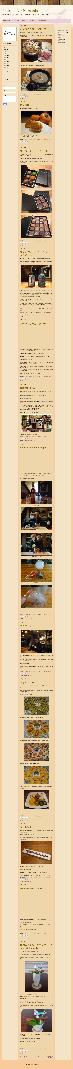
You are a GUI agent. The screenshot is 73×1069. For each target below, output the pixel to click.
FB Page (16, 20)
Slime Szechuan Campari (33, 447)
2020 (5, 55)
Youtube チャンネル (31, 888)
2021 (5, 53)
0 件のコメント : (48, 94)
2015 (5, 65)
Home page (6, 20)
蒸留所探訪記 (61, 42)
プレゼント (26, 827)
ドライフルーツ (28, 682)
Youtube (32, 20)
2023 (5, 49)
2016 (5, 63)
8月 (5, 77)
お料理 (59, 34)
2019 (5, 57)
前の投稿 (50, 1057)
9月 (5, 75)
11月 (5, 71)
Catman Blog (42, 20)
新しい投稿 (23, 1057)
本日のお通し (27, 98)
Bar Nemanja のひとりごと (30, 440)
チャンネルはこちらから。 (26, 922)
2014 (5, 67)
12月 (5, 69)
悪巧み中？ (26, 625)
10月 (5, 73)
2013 (5, 79)
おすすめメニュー (28, 144)
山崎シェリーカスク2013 (33, 323)
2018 (5, 59)
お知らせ (60, 35)
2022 (5, 51)
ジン (25, 316)
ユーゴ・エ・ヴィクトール (34, 151)
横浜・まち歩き (61, 40)
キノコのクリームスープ (33, 29)
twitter (24, 20)
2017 (5, 61)
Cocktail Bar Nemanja (20, 11)
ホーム (37, 1057)
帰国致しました (28, 388)
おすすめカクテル (28, 618)
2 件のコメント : (48, 614)
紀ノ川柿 (24, 105)
